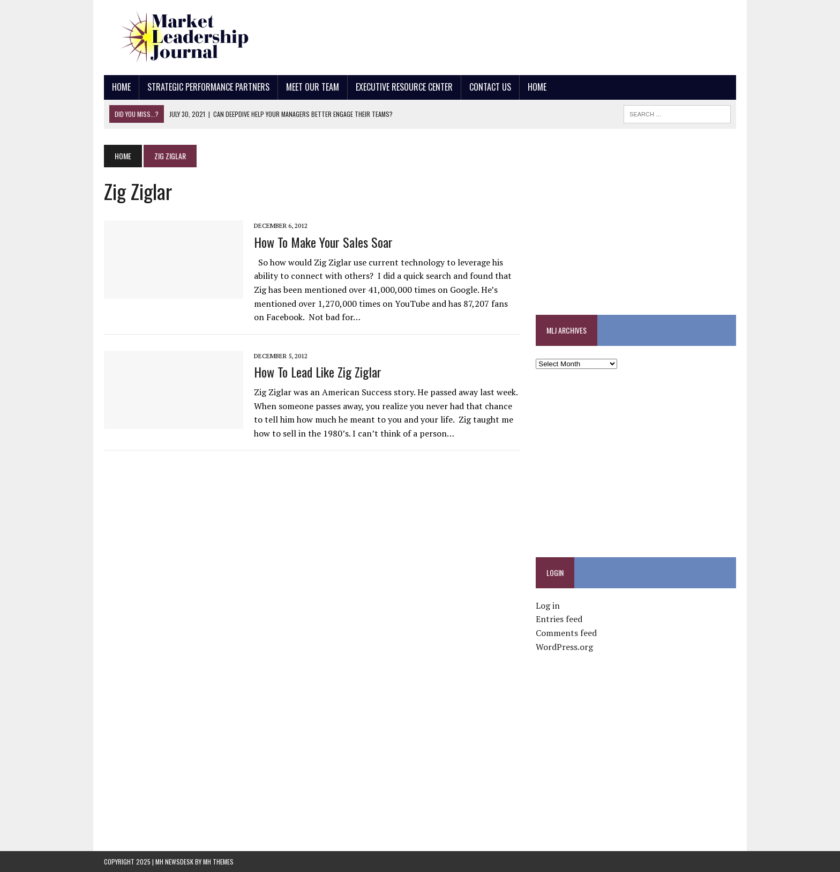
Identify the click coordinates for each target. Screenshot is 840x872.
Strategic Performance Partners (208, 86)
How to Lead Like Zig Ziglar (317, 371)
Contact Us (490, 86)
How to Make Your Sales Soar (323, 242)
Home (121, 86)
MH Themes (218, 861)
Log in (548, 605)
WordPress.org (564, 647)
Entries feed (559, 619)
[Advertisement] (541, 35)
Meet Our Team (312, 86)
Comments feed (566, 633)
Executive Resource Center (404, 86)
